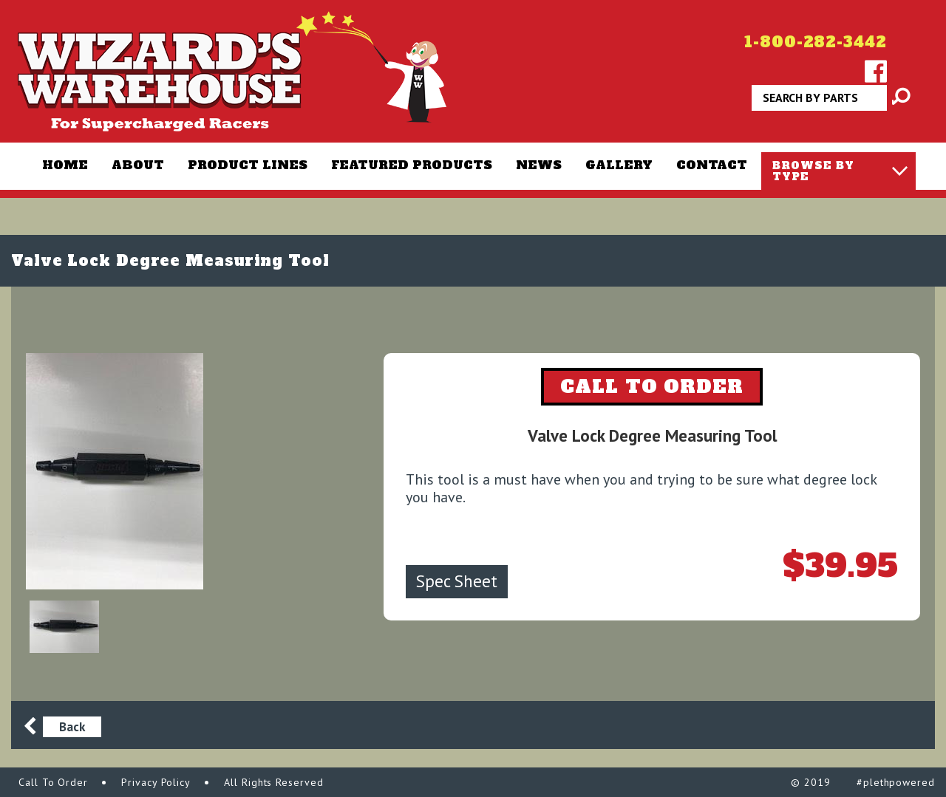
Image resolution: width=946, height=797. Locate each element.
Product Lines (247, 165)
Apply (893, 103)
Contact (711, 165)
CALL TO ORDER (651, 386)
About (138, 165)
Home (65, 165)
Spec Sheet (456, 581)
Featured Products (411, 165)
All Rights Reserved (274, 782)
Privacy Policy (156, 782)
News (539, 165)
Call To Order (53, 782)
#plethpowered (896, 782)
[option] (166, 471)
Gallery (619, 165)
